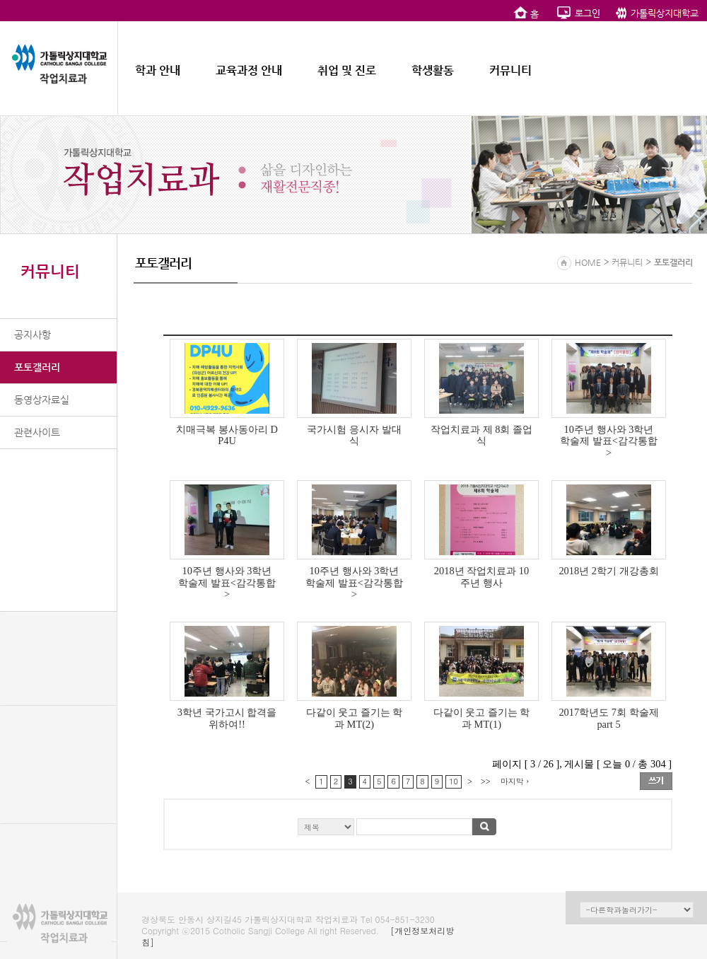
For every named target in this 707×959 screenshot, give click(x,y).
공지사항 (32, 334)
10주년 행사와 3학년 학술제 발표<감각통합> (609, 441)
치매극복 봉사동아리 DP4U (227, 435)
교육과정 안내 (249, 70)
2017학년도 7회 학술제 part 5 (608, 718)
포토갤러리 (37, 367)
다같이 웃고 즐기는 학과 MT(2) (354, 718)
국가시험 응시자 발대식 (354, 435)
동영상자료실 (41, 399)
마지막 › (515, 781)
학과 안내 (157, 70)
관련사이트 (37, 432)
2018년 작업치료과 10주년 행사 (481, 576)
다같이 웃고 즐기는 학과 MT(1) (481, 718)
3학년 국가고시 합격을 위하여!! (226, 718)
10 (453, 781)
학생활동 (432, 70)
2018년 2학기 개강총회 (608, 570)
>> (486, 781)
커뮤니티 (510, 70)
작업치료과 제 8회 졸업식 (481, 435)
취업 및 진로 (346, 70)
